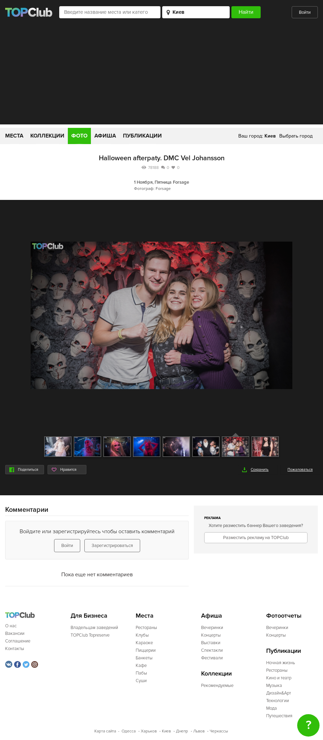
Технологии (277, 700)
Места (14, 135)
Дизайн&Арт (278, 693)
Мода (271, 708)
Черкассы (219, 731)
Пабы (141, 673)
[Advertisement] (161, 76)
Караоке (144, 643)
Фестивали (212, 658)
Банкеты (144, 658)
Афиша (105, 135)
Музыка (274, 685)
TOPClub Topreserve (90, 635)
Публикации (142, 135)
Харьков (149, 731)
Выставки (210, 643)
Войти (305, 12)
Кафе (141, 665)
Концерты (211, 635)
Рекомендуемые (217, 685)
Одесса (129, 731)
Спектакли (212, 650)
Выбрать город (296, 136)
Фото (79, 135)
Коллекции (47, 135)
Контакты (14, 648)
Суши (141, 680)
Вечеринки (212, 627)
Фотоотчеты (284, 615)
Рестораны (146, 627)
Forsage (181, 182)
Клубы (142, 635)
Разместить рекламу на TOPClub (256, 537)
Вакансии (14, 633)
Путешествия (279, 716)
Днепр (182, 731)
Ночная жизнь (280, 663)
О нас (11, 626)
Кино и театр (278, 678)
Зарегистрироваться (112, 545)
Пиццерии (146, 650)
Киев (166, 731)
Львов (199, 731)
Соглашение (17, 641)
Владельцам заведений (94, 627)
